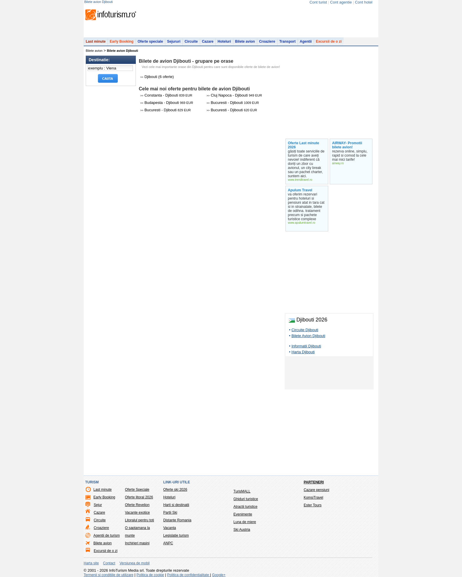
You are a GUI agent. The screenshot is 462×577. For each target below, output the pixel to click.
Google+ (219, 575)
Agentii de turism (106, 535)
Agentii (306, 41)
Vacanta (169, 528)
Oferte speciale (150, 41)
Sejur (98, 505)
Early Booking (121, 41)
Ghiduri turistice (245, 499)
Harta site (91, 563)
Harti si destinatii (176, 505)
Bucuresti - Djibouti (233, 102)
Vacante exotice (137, 512)
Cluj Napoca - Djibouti (234, 95)
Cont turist (318, 2)
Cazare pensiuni (316, 490)
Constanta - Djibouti (166, 95)
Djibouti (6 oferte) (157, 76)
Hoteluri (224, 41)
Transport (287, 41)
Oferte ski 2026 (175, 490)
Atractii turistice (245, 507)
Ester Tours (312, 505)
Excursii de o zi (328, 41)
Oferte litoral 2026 (139, 497)
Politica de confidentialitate (188, 575)
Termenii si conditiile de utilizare (108, 575)
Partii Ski (170, 512)
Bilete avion (245, 41)
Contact (109, 563)
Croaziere (267, 41)
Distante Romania (177, 520)
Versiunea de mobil (135, 563)
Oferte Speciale (137, 490)
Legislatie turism (176, 535)
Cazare (207, 41)
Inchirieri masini (137, 543)
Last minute (95, 41)
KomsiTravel (313, 497)
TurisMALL (241, 491)
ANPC (168, 543)
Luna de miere (244, 522)
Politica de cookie (150, 575)
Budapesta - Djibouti (166, 102)
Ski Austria (241, 530)
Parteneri (314, 482)
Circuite (191, 41)
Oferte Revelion (137, 505)
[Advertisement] (329, 374)
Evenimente (242, 514)
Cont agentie (341, 2)
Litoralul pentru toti (139, 520)
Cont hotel (363, 2)
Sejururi (173, 41)
